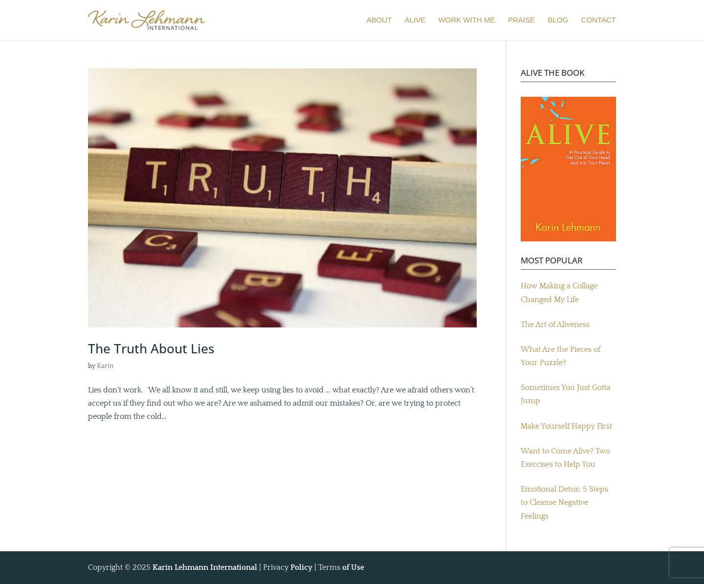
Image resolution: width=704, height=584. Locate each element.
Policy (301, 567)
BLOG (558, 20)
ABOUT (379, 20)
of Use (353, 567)
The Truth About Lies (151, 348)
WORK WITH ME (467, 20)
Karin (105, 366)
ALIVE (415, 20)
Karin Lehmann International (205, 567)
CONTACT (598, 20)
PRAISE (521, 20)
